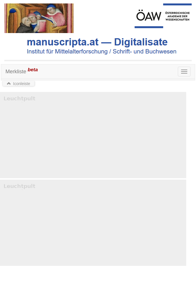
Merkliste (21, 70)
